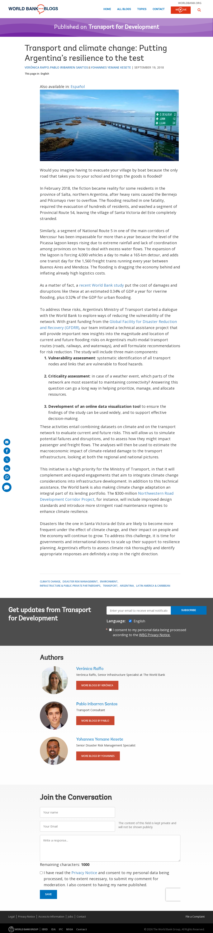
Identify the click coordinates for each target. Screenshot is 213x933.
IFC (61, 929)
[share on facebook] (7, 450)
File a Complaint (195, 916)
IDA (53, 929)
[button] (199, 10)
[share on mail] (7, 442)
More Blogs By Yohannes (98, 756)
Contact (159, 9)
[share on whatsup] (7, 477)
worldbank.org (190, 3)
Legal (11, 916)
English (45, 73)
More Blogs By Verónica (97, 685)
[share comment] (6, 487)
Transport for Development (123, 27)
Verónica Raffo (37, 67)
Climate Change (50, 581)
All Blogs (124, 9)
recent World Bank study (101, 285)
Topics (141, 9)
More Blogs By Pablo (95, 720)
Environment (109, 581)
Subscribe (188, 610)
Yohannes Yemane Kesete (111, 67)
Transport (110, 585)
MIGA (69, 929)
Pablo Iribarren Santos (69, 67)
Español (78, 86)
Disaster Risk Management (80, 581)
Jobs (70, 916)
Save (48, 894)
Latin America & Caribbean (153, 585)
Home (107, 9)
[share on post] (7, 459)
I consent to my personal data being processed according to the (149, 632)
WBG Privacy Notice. (154, 635)
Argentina (127, 585)
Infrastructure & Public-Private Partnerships (70, 585)
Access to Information (51, 916)
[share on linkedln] (7, 468)
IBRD (45, 929)
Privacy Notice (84, 872)
